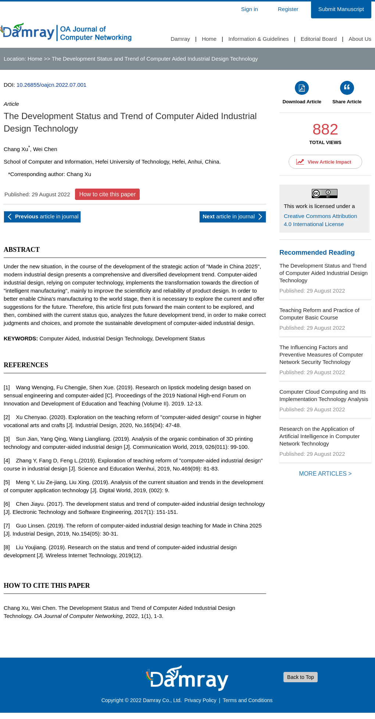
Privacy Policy (200, 700)
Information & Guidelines (258, 39)
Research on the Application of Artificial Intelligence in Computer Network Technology (319, 436)
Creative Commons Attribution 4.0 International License (320, 220)
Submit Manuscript (341, 9)
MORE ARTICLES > (325, 474)
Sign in (249, 9)
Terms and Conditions (247, 700)
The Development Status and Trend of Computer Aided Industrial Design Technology (323, 272)
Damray (180, 39)
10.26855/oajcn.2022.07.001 (51, 85)
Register (288, 9)
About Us (360, 39)
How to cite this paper (107, 194)
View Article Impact (329, 162)
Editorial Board (319, 39)
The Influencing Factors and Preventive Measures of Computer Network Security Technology (321, 354)
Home (209, 39)
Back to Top (300, 677)
